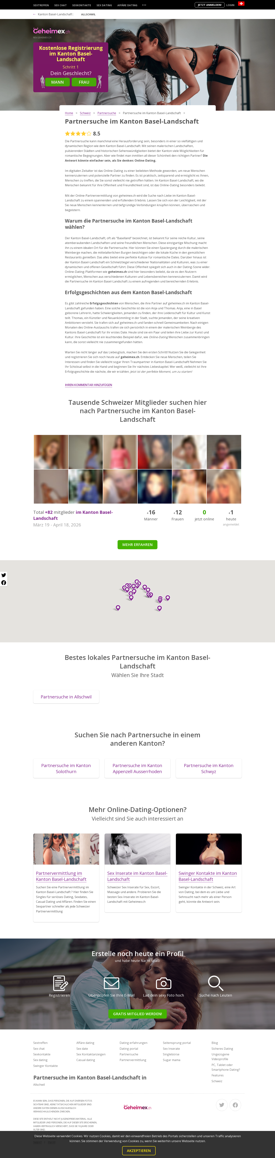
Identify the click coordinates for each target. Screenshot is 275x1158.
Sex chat (60, 5)
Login (230, 5)
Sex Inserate (171, 1049)
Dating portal (129, 1049)
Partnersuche (129, 1054)
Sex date (82, 1049)
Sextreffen (41, 5)
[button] (129, 594)
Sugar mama (171, 1060)
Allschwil (88, 14)
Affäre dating (127, 5)
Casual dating (85, 1060)
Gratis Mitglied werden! (137, 1013)
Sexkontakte (81, 5)
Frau (84, 82)
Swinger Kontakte (45, 1066)
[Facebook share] (3, 582)
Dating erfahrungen (133, 1043)
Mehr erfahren (137, 544)
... (144, 5)
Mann (57, 82)
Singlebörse (171, 1054)
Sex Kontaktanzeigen (91, 1054)
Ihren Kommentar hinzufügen (88, 385)
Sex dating (104, 5)
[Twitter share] (3, 575)
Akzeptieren (139, 1150)
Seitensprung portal (177, 1043)
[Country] (241, 3)
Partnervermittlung (133, 1060)
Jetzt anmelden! (209, 5)
